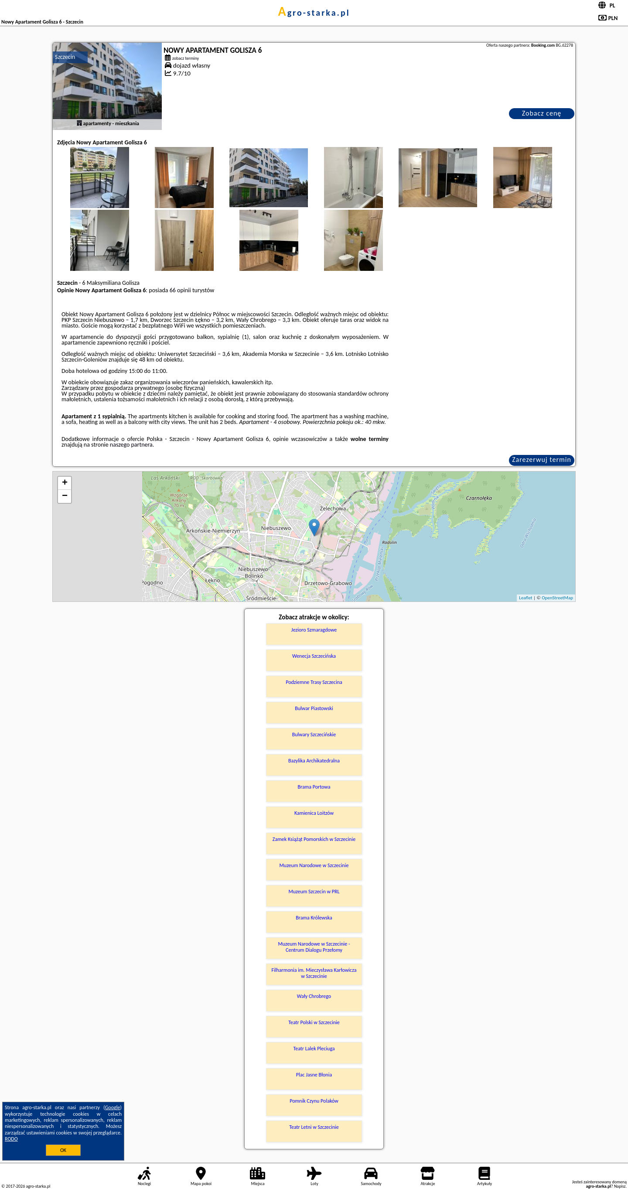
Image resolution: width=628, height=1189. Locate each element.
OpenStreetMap (557, 598)
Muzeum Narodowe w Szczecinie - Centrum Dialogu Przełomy (314, 947)
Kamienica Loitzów (314, 813)
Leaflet (525, 598)
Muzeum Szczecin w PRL (313, 891)
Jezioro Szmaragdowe (314, 630)
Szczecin (65, 57)
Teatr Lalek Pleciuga (313, 1049)
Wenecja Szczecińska (314, 656)
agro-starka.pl (314, 12)
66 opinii (180, 290)
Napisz (620, 1186)
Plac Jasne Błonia (314, 1075)
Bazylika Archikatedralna (314, 761)
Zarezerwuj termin (541, 459)
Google (112, 1107)
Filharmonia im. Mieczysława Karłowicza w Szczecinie (314, 973)
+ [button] (65, 483)
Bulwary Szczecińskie (314, 734)
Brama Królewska (314, 918)
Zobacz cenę (542, 113)
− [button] (65, 496)
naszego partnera (131, 444)
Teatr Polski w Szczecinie (314, 1022)
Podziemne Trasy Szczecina (314, 682)
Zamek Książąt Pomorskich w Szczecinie (314, 839)
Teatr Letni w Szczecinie (314, 1127)
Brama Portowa (313, 787)
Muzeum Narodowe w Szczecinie (314, 865)
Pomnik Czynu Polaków (314, 1101)
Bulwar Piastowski (314, 708)
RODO (11, 1139)
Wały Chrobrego (314, 996)
